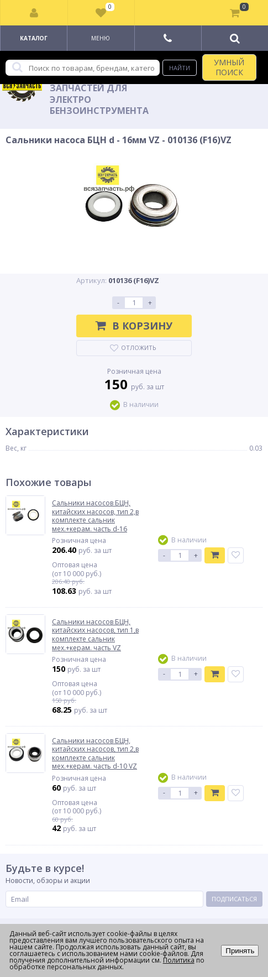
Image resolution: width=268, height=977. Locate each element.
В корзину (134, 325)
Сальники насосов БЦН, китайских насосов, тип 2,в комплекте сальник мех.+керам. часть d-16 (95, 516)
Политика (179, 960)
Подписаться (234, 899)
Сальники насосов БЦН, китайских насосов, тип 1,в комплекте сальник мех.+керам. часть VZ (95, 635)
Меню (100, 38)
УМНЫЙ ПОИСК (229, 67)
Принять (239, 951)
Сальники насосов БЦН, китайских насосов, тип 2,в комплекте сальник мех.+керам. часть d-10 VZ (95, 753)
